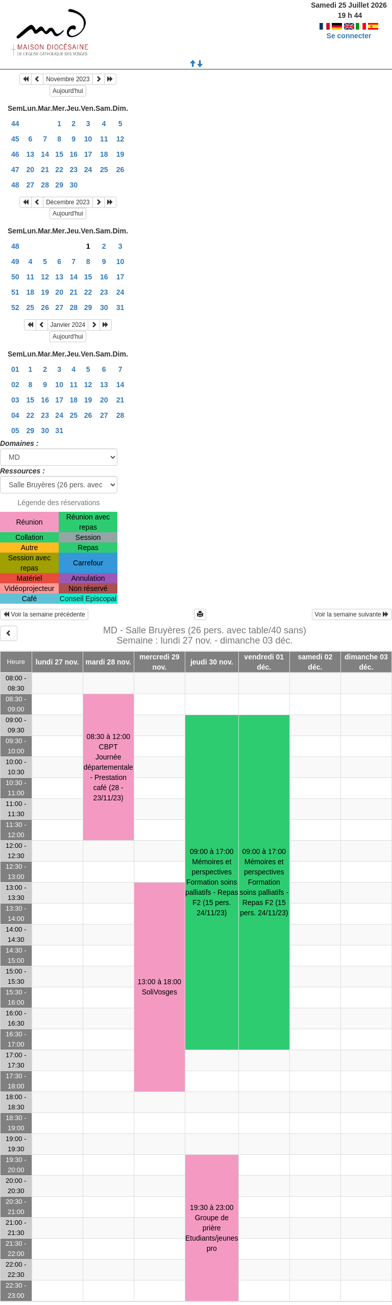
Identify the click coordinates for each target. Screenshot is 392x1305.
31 (120, 307)
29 (59, 185)
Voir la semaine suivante (352, 614)
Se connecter (349, 25)
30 (73, 185)
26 (120, 169)
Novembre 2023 (67, 79)
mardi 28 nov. (108, 662)
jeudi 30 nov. (211, 662)
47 (15, 169)
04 (15, 415)
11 (104, 139)
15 (59, 154)
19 (120, 154)
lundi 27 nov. (57, 662)
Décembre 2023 (67, 202)
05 (15, 430)
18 (104, 154)
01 (15, 369)
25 (104, 169)
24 (88, 169)
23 (73, 169)
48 (15, 185)
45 (15, 139)
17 (88, 154)
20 (31, 169)
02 (15, 385)
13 (31, 154)
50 (15, 277)
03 (15, 400)
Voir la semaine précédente (44, 614)
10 (88, 139)
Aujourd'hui (68, 90)
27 (31, 185)
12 (120, 139)
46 (15, 154)
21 (45, 169)
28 (45, 185)
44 (15, 124)
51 (15, 292)
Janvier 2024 (68, 324)
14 (45, 154)
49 (15, 261)
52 (15, 307)
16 (73, 154)
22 (59, 169)
